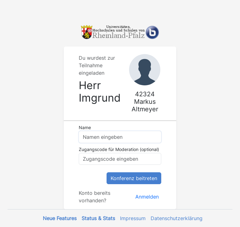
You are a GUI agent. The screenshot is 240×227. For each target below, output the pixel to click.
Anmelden (147, 197)
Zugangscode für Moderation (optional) (119, 149)
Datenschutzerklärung (176, 218)
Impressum (133, 218)
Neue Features (60, 218)
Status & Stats (98, 218)
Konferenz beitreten (134, 178)
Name (85, 127)
